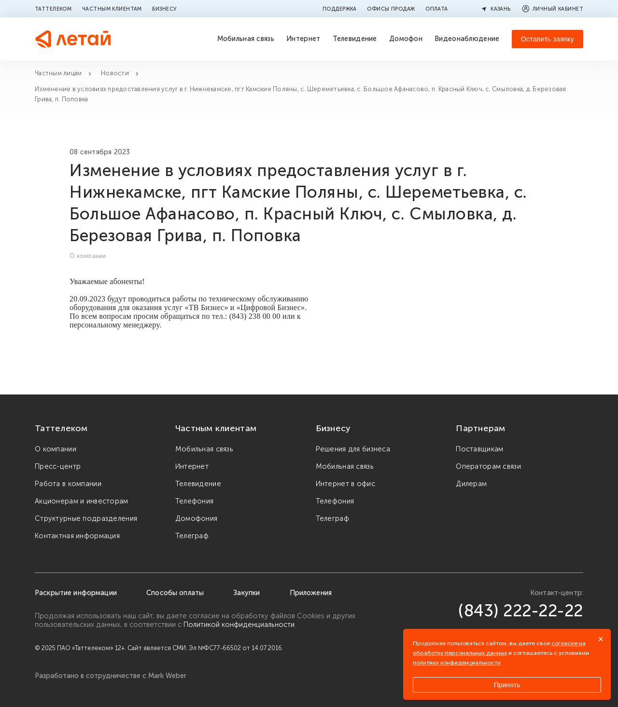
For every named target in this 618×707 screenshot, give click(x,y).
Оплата (436, 9)
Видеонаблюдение (467, 38)
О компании (55, 449)
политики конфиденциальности (457, 662)
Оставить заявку (547, 39)
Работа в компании (68, 484)
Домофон (405, 38)
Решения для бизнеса (353, 449)
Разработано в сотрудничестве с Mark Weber (110, 676)
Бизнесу (164, 9)
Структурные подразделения (86, 518)
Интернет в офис (345, 484)
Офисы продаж (391, 9)
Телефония (194, 501)
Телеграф (192, 536)
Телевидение (355, 38)
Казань (495, 8)
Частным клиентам (112, 9)
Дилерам (471, 484)
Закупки (246, 593)
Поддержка (340, 9)
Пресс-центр (58, 466)
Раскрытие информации (76, 593)
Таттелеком (53, 9)
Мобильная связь (245, 38)
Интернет (303, 38)
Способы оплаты (175, 593)
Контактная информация (77, 536)
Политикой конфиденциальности (239, 624)
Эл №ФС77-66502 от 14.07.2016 (235, 648)
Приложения (311, 593)
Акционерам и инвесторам (81, 501)
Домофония (196, 518)
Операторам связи (488, 466)
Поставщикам (479, 449)
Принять (507, 685)
